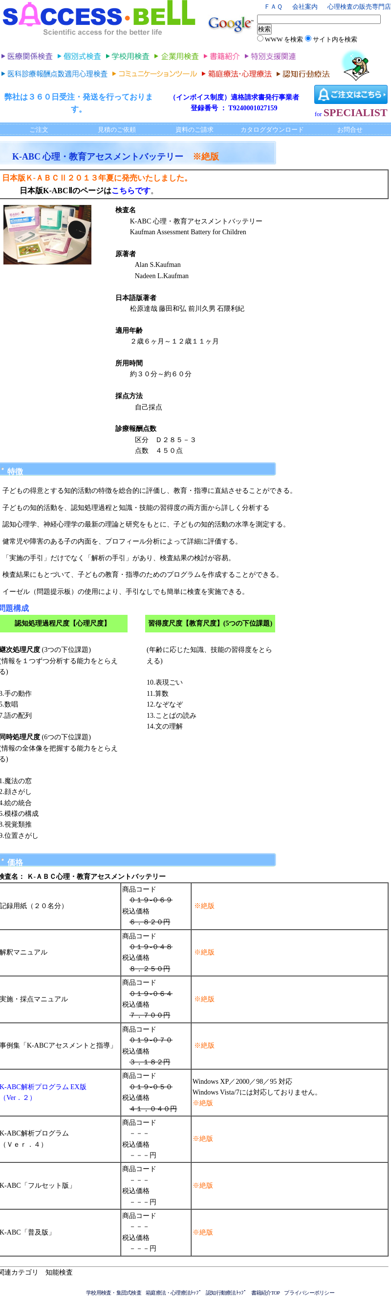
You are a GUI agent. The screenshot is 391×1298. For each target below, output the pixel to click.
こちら (123, 190)
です (143, 190)
